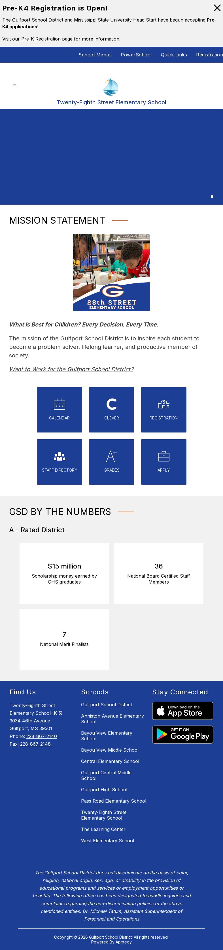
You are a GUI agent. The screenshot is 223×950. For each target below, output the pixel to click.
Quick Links (174, 55)
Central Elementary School (110, 761)
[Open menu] (14, 86)
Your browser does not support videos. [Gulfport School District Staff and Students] (111, 157)
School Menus (95, 55)
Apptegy (124, 942)
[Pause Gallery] (211, 196)
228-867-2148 (35, 744)
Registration (209, 55)
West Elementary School (107, 840)
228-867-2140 (41, 736)
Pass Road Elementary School (113, 801)
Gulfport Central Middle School (106, 775)
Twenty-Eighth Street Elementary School (103, 815)
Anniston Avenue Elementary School (112, 718)
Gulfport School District (106, 704)
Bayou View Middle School (110, 750)
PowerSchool (136, 55)
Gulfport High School (104, 789)
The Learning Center (103, 829)
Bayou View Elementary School (106, 735)
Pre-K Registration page (47, 39)
